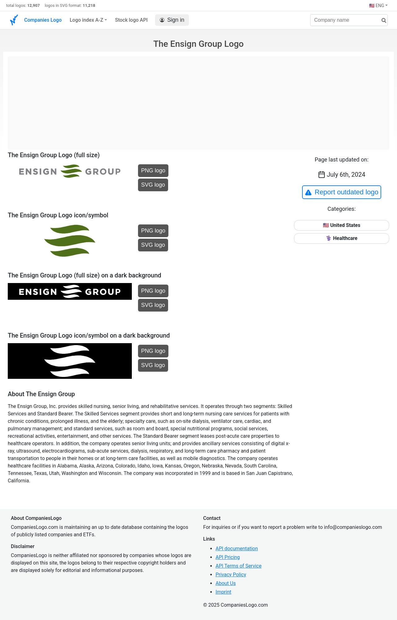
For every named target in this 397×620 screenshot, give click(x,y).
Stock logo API (131, 20)
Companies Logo (43, 20)
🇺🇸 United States (341, 225)
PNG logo (153, 170)
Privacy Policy (231, 575)
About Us (226, 583)
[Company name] (349, 20)
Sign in (172, 20)
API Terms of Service (238, 566)
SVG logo (153, 185)
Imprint (223, 592)
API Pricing (228, 557)
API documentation (237, 548)
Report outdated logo (342, 192)
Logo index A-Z (86, 20)
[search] (381, 20)
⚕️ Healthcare (341, 238)
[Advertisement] (198, 99)
